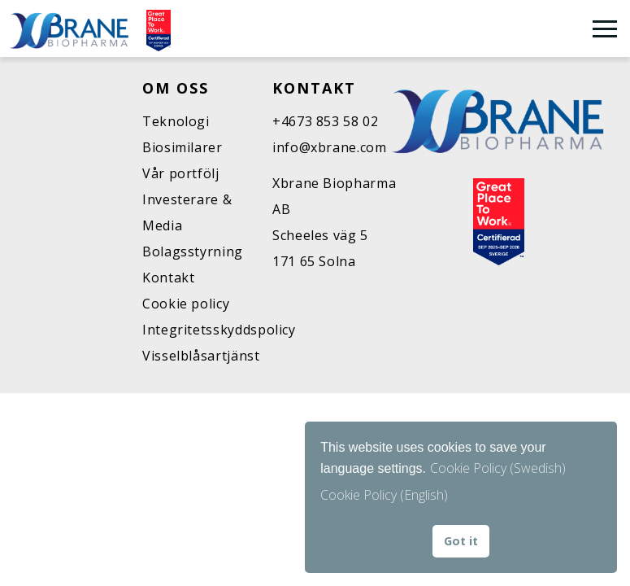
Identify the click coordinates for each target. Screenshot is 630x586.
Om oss (175, 88)
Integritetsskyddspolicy (207, 330)
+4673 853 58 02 (325, 121)
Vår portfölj (180, 173)
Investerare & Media (187, 212)
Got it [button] (461, 541)
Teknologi (176, 121)
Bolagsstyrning (192, 251)
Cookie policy (185, 304)
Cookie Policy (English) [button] (384, 495)
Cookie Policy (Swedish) (498, 468)
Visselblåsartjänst (201, 356)
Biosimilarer (182, 147)
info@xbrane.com (329, 147)
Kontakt (168, 277)
